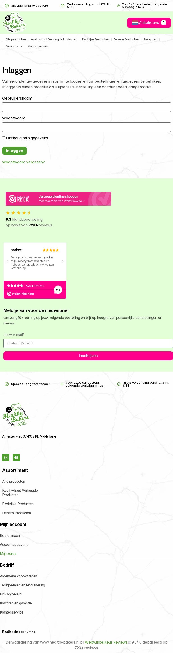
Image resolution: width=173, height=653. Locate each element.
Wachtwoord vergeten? (23, 162)
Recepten (150, 39)
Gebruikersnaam (17, 98)
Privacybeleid (11, 594)
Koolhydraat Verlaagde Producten (54, 39)
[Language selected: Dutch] (132, 23)
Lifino (31, 632)
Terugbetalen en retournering (22, 585)
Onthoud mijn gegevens (25, 138)
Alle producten (16, 39)
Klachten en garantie (16, 603)
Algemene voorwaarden (18, 576)
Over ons (14, 46)
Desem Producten (126, 39)
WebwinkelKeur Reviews (106, 642)
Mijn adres (8, 553)
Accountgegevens (14, 544)
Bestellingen (10, 535)
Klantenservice (38, 46)
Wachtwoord (13, 118)
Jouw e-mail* (13, 335)
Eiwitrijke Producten (95, 39)
